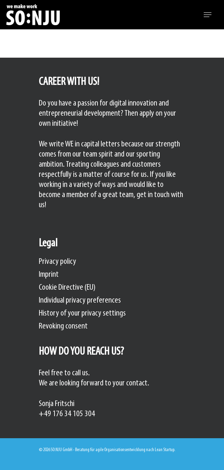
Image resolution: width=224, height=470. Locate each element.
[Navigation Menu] (207, 14)
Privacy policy (57, 261)
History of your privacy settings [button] (82, 313)
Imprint (49, 274)
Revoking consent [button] (63, 326)
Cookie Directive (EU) (67, 287)
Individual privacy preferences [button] (80, 300)
